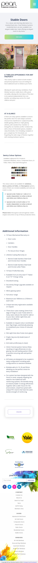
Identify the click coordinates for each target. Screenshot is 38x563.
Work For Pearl (19, 500)
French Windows (19, 551)
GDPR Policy (19, 506)
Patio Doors (19, 527)
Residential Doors (19, 530)
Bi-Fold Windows (19, 540)
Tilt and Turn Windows (19, 554)
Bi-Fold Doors (19, 519)
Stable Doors (19, 533)
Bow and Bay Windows (19, 543)
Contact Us (19, 495)
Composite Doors (19, 522)
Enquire (19, 412)
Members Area (19, 508)
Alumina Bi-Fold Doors (19, 516)
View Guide (19, 37)
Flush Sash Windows (19, 548)
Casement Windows (19, 546)
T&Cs (19, 503)
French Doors (19, 524)
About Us (19, 498)
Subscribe (31, 480)
